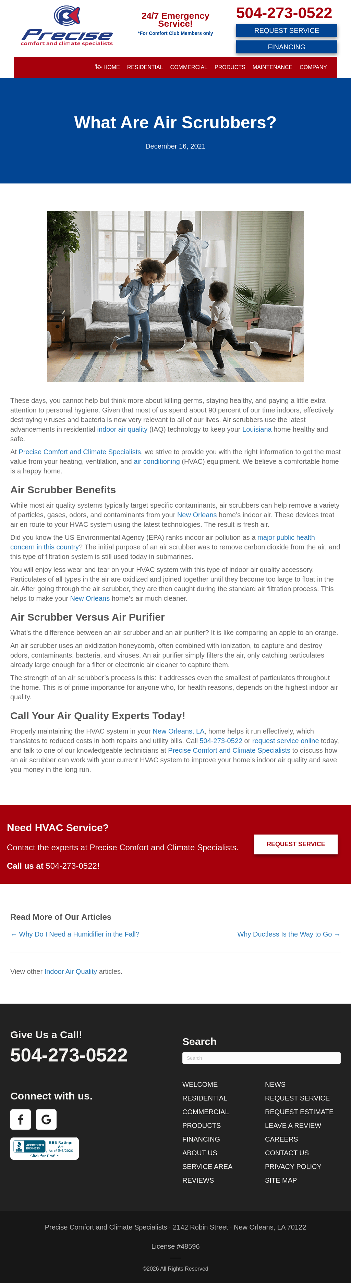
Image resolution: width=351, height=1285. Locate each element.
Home (107, 67)
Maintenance (272, 67)
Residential (145, 67)
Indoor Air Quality (71, 971)
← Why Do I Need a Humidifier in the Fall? (75, 934)
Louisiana (257, 429)
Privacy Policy (293, 1166)
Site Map (281, 1180)
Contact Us (287, 1153)
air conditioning (157, 461)
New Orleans (197, 515)
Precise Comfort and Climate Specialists (80, 452)
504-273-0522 (284, 13)
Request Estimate (299, 1112)
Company (313, 67)
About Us (199, 1153)
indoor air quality (122, 429)
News (275, 1084)
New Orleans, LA (178, 731)
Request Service (297, 1098)
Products (230, 67)
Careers (281, 1139)
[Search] (261, 1058)
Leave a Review (293, 1125)
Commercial (188, 67)
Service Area (207, 1166)
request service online (285, 741)
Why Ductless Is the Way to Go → (289, 934)
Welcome (200, 1084)
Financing (201, 1139)
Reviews (198, 1180)
